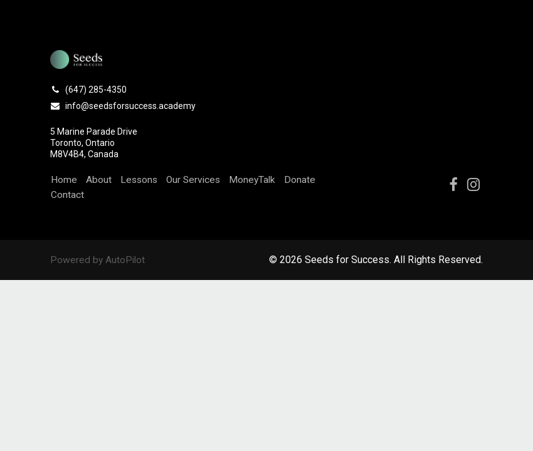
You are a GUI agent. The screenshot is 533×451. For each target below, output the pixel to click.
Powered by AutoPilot (98, 260)
